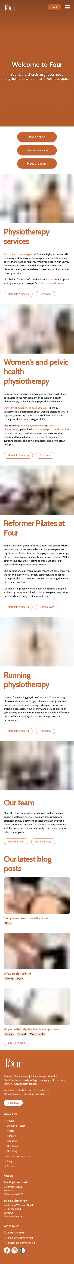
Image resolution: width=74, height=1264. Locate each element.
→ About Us (10, 1140)
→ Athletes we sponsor (17, 1156)
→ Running (10, 1135)
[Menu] (67, 7)
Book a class (47, 607)
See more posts (16, 1042)
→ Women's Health (14, 1125)
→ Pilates (9, 1130)
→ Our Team (11, 1145)
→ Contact (10, 1166)
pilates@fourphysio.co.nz (19, 1242)
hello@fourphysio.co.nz (18, 1237)
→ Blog (8, 1161)
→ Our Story (10, 1151)
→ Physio (9, 1120)
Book (54, 7)
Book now (45, 731)
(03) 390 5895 (14, 1232)
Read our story (43, 841)
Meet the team (16, 841)
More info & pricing (18, 607)
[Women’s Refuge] (22, 1250)
